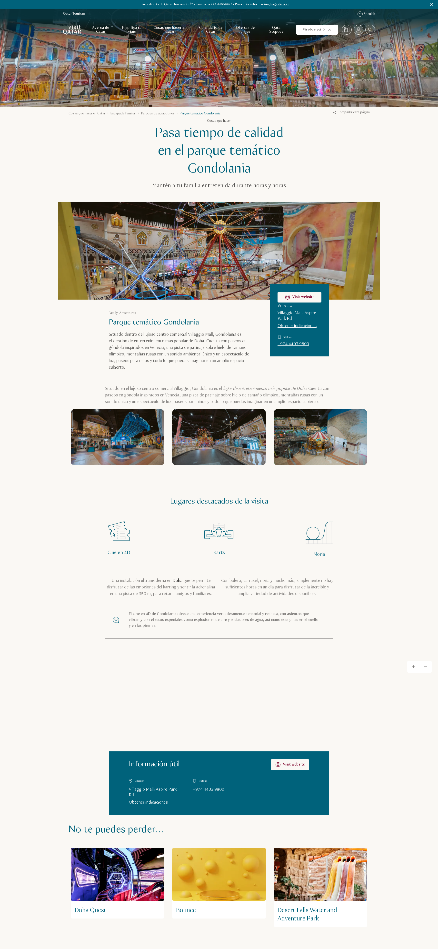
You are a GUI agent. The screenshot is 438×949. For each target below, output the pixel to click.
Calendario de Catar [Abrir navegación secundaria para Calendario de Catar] (210, 29)
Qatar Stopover (277, 29)
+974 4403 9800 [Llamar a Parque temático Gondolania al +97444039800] (293, 344)
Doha (177, 581)
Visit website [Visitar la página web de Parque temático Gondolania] (299, 297)
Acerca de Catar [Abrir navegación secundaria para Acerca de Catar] (100, 29)
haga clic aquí (279, 4)
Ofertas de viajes (245, 29)
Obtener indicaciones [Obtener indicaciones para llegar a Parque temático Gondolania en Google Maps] (297, 326)
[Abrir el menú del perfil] (358, 30)
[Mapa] (347, 30)
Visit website (290, 764)
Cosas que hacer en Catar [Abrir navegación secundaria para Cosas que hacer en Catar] (170, 29)
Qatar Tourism (74, 13)
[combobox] (370, 30)
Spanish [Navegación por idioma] (366, 14)
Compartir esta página (351, 112)
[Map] (219, 734)
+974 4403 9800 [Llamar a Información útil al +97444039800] (208, 789)
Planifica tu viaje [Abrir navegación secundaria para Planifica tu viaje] (131, 29)
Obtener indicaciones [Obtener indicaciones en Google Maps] (148, 802)
